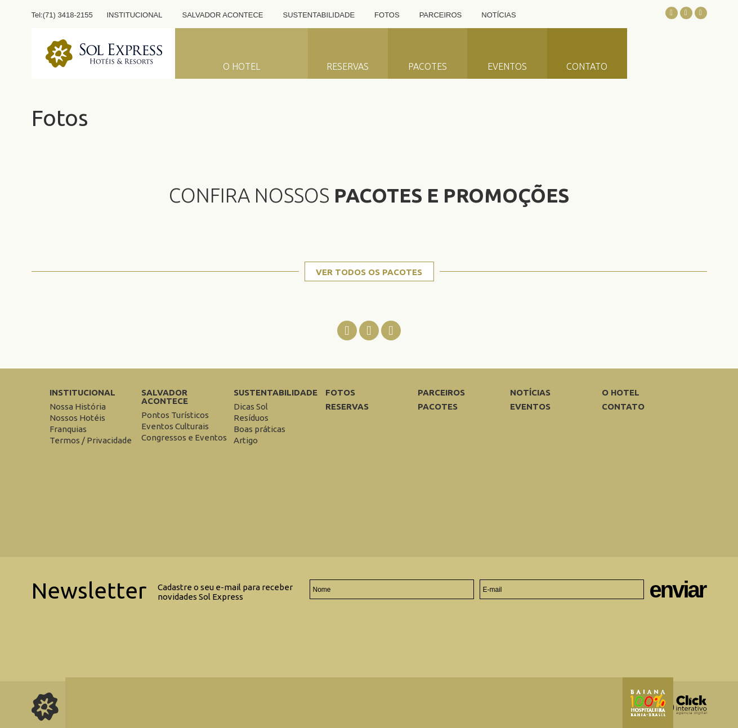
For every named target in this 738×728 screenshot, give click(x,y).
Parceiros (440, 15)
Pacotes (427, 66)
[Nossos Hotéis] (77, 418)
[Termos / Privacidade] (91, 440)
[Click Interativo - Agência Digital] (681, 712)
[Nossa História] (78, 406)
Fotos (387, 15)
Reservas (347, 66)
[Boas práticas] (259, 429)
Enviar (678, 590)
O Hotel (241, 66)
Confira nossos (369, 195)
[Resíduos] (251, 418)
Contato (586, 66)
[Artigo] (246, 440)
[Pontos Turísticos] (175, 415)
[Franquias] (68, 429)
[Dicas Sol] (251, 406)
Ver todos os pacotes (369, 272)
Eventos (507, 66)
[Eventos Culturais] (175, 426)
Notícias (498, 15)
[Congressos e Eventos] (184, 437)
